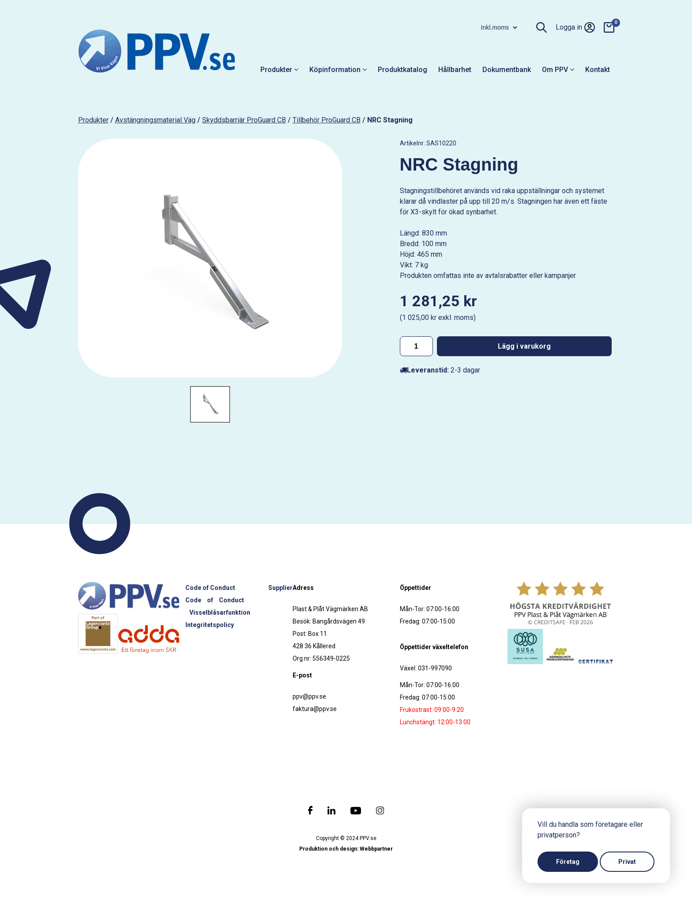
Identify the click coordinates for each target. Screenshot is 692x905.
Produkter (279, 69)
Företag (567, 861)
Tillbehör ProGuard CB (327, 120)
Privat (627, 861)
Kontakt (597, 69)
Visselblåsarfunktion (219, 612)
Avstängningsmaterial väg (155, 120)
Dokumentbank (506, 69)
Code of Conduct (210, 587)
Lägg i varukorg (524, 346)
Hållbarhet (454, 69)
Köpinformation (338, 69)
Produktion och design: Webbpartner (346, 849)
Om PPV (558, 69)
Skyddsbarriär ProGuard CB (244, 120)
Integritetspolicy (209, 624)
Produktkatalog (402, 69)
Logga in (575, 27)
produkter (93, 120)
